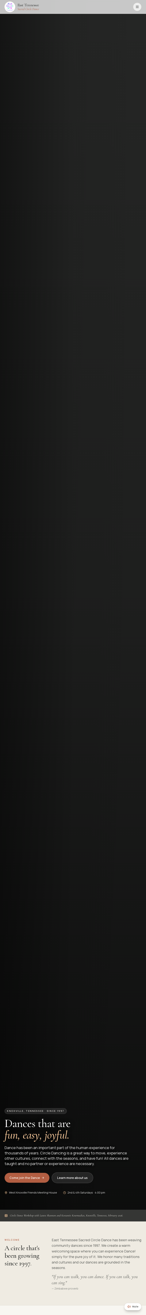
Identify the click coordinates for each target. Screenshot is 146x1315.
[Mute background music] (132, 1306)
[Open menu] (137, 7)
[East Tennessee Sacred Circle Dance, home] (22, 7)
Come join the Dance (27, 1178)
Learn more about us (72, 1178)
